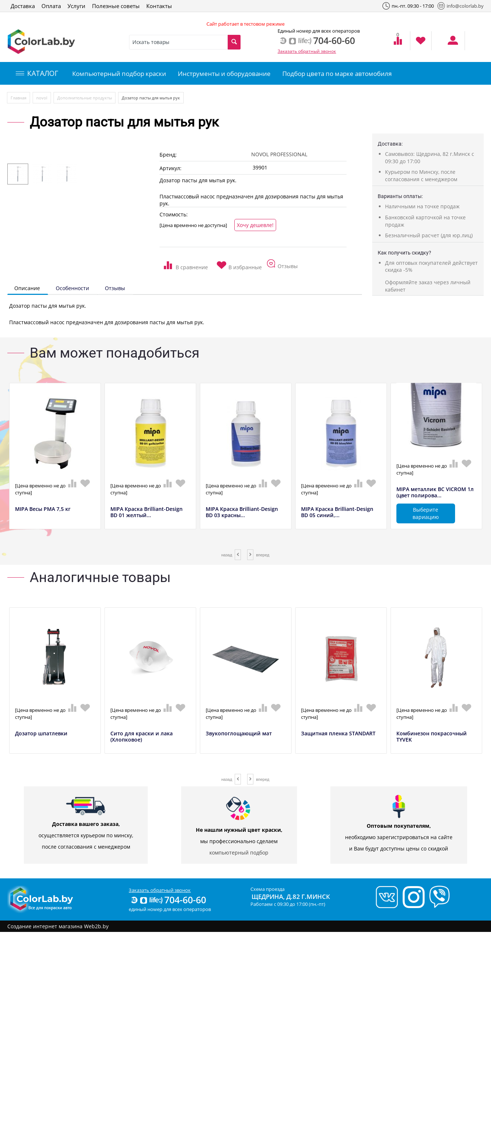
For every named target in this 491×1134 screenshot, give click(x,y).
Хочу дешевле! (255, 225)
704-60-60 (168, 899)
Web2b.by (96, 926)
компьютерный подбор (238, 852)
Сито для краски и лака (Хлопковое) (141, 737)
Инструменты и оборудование (224, 73)
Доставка (23, 6)
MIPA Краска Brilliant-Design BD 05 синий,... (337, 512)
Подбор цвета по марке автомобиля (337, 73)
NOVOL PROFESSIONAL (279, 154)
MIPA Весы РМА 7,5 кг (42, 509)
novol (41, 97)
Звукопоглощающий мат (239, 734)
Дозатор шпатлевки (41, 734)
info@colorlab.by (460, 6)
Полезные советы (116, 6)
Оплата (51, 6)
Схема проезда (267, 889)
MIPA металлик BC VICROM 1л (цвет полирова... (435, 492)
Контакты (159, 6)
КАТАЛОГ (37, 73)
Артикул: (171, 168)
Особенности (72, 288)
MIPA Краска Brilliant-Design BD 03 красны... (242, 512)
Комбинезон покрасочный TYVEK (431, 737)
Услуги (76, 6)
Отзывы (115, 288)
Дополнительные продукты (84, 97)
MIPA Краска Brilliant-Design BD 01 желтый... (146, 512)
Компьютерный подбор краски (119, 73)
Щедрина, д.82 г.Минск (291, 896)
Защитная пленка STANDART (338, 734)
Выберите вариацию (426, 513)
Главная (18, 97)
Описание (27, 288)
